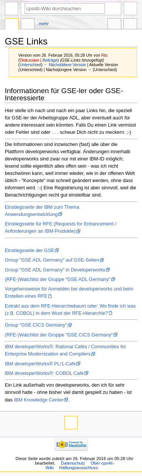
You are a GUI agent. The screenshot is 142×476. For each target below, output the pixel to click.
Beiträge (50, 60)
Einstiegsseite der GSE (29, 250)
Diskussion (29, 60)
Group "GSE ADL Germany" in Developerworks (55, 270)
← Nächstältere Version (65, 64)
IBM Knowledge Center (38, 400)
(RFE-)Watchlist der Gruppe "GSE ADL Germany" (58, 279)
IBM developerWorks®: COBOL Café (44, 373)
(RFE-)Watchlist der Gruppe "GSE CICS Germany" (59, 335)
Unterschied (30, 64)
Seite (11, 25)
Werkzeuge (130, 25)
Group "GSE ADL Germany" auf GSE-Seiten (52, 260)
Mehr (44, 23)
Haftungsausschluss (78, 467)
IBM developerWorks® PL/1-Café (40, 364)
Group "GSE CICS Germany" (36, 325)
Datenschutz (73, 463)
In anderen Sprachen (114, 25)
